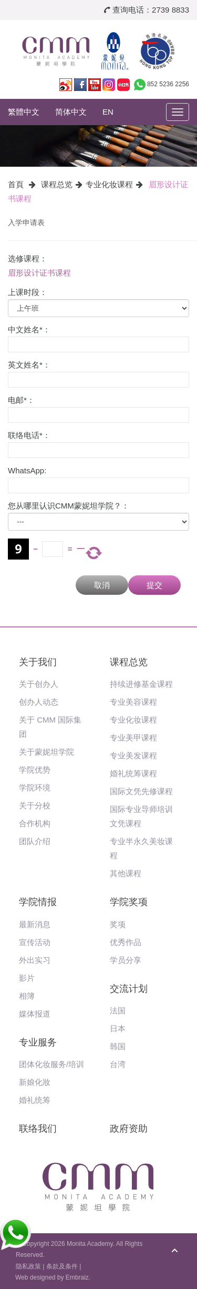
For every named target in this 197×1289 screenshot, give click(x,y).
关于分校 (34, 805)
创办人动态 (38, 701)
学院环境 (34, 787)
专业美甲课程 (133, 737)
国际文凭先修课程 (141, 791)
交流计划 (129, 988)
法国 (118, 1010)
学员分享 (125, 960)
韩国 (118, 1046)
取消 (102, 585)
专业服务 (38, 1042)
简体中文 (71, 111)
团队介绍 (34, 841)
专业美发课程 (133, 755)
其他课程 (125, 873)
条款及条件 (62, 1266)
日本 (118, 1028)
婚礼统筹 (34, 1099)
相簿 (27, 995)
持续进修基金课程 (141, 683)
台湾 (118, 1064)
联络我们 (38, 1128)
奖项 (118, 924)
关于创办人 (38, 683)
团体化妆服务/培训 (51, 1064)
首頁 (16, 184)
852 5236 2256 (168, 84)
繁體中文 (23, 111)
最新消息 (34, 924)
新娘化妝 (34, 1082)
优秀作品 (125, 942)
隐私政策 (28, 1266)
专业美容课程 (133, 701)
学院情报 (38, 902)
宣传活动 (34, 942)
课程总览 (56, 184)
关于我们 (38, 662)
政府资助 (129, 1128)
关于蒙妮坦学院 (46, 751)
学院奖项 (129, 902)
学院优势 (34, 769)
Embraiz (77, 1277)
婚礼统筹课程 (133, 773)
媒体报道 (34, 1013)
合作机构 (34, 823)
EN (107, 111)
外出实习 (34, 960)
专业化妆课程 (109, 184)
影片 (27, 977)
